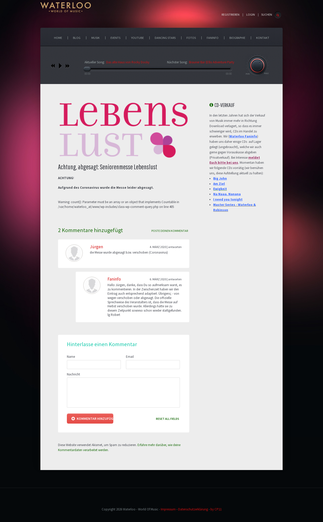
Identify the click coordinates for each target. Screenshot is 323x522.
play (60, 66)
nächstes (67, 66)
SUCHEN (266, 14)
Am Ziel (219, 184)
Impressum (168, 509)
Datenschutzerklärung (193, 509)
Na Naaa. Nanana (227, 194)
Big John (220, 178)
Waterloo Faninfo (243, 136)
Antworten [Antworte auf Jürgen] (175, 247)
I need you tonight (228, 199)
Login (250, 14)
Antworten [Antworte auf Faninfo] (175, 279)
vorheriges (52, 66)
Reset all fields (167, 419)
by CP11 (216, 509)
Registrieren (230, 14)
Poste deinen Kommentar (169, 231)
